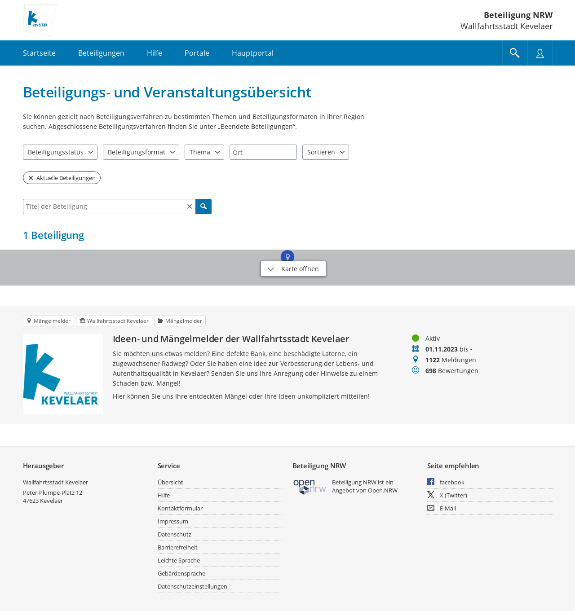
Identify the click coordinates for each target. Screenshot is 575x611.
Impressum (173, 521)
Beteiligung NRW (518, 14)
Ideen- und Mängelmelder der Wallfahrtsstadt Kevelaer (231, 339)
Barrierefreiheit (178, 547)
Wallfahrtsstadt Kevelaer (55, 482)
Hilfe (164, 495)
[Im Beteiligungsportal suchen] (514, 53)
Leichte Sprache (179, 560)
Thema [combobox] (200, 152)
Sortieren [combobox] (321, 152)
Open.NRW (383, 490)
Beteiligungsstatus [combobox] (56, 152)
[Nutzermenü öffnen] (540, 53)
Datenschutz (174, 534)
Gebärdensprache (181, 573)
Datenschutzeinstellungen (192, 586)
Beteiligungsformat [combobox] (136, 152)
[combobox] (263, 152)
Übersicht (170, 482)
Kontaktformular (180, 508)
